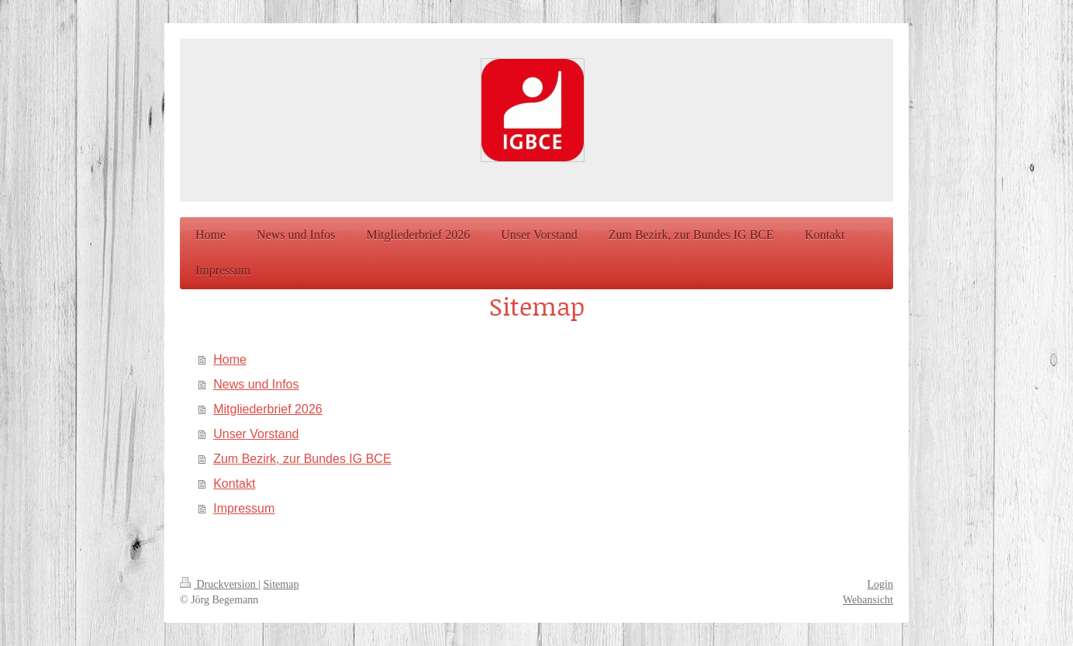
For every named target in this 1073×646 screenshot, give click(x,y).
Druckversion (219, 584)
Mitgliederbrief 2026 (268, 409)
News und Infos (255, 384)
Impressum (243, 508)
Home (230, 359)
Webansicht (868, 600)
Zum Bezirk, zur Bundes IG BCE (302, 458)
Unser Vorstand (255, 433)
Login (880, 584)
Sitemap (281, 584)
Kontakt (234, 483)
